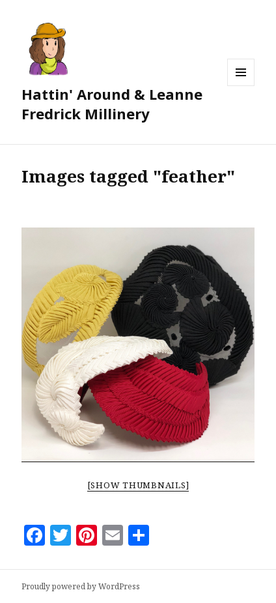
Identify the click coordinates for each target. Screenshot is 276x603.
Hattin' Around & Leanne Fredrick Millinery (111, 103)
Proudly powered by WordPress (80, 586)
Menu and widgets (241, 85)
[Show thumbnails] (138, 485)
